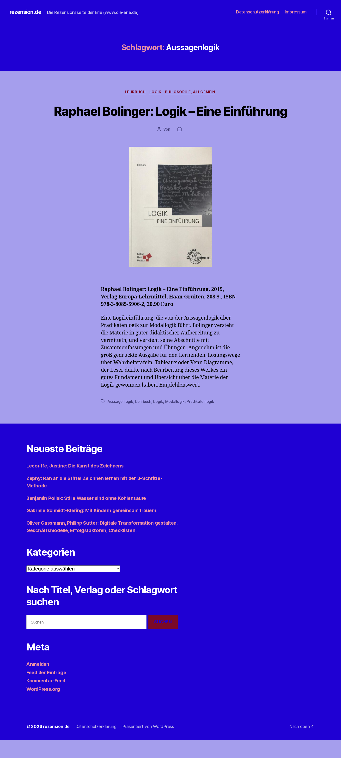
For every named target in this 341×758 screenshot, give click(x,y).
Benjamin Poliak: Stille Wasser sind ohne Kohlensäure (90, 516)
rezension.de (26, 12)
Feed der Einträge (47, 690)
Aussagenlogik (121, 419)
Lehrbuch (134, 92)
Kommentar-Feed (47, 699)
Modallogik (175, 419)
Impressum (296, 11)
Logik (156, 92)
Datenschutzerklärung (257, 11)
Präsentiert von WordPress (151, 744)
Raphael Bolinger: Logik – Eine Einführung (170, 120)
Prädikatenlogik (201, 419)
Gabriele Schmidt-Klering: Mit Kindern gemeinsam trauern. (97, 528)
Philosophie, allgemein (192, 92)
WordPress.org (44, 707)
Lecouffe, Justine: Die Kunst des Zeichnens (78, 484)
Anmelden (38, 682)
